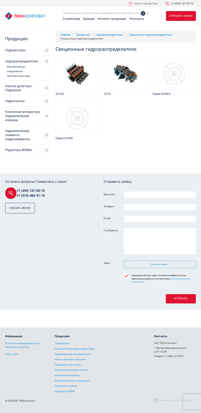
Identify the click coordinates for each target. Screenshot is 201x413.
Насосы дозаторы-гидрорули (70, 359)
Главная (65, 34)
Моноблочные (16, 66)
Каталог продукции (112, 19)
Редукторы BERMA (18, 150)
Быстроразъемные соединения (72, 380)
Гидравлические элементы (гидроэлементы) (17, 135)
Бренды (89, 19)
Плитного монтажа (18, 76)
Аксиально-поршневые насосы (71, 370)
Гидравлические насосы (68, 365)
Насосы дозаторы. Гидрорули (18, 88)
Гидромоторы (15, 50)
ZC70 (107, 94)
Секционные (14, 71)
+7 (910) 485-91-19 (30, 195)
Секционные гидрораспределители (150, 34)
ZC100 (60, 94)
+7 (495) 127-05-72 (182, 3)
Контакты (137, 19)
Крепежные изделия (66, 386)
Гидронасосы (15, 101)
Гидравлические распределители (73, 354)
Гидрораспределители (109, 34)
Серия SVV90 (64, 138)
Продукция (82, 34)
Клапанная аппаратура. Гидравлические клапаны (23, 116)
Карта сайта (11, 354)
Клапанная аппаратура (67, 375)
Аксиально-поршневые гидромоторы (75, 349)
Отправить (181, 298)
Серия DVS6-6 (161, 94)
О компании (71, 19)
